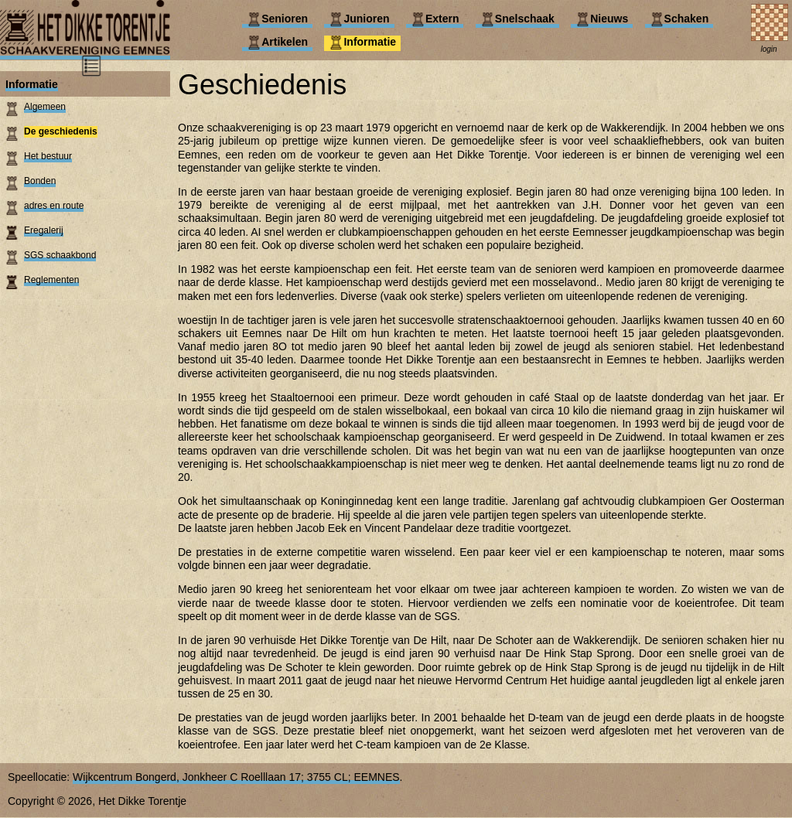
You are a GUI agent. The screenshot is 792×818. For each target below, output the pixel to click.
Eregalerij (43, 230)
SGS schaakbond (60, 255)
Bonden (40, 181)
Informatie (31, 84)
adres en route (54, 205)
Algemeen (45, 106)
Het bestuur (48, 156)
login (768, 49)
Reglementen (51, 279)
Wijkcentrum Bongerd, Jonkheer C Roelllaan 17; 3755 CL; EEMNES (236, 777)
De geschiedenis (60, 131)
